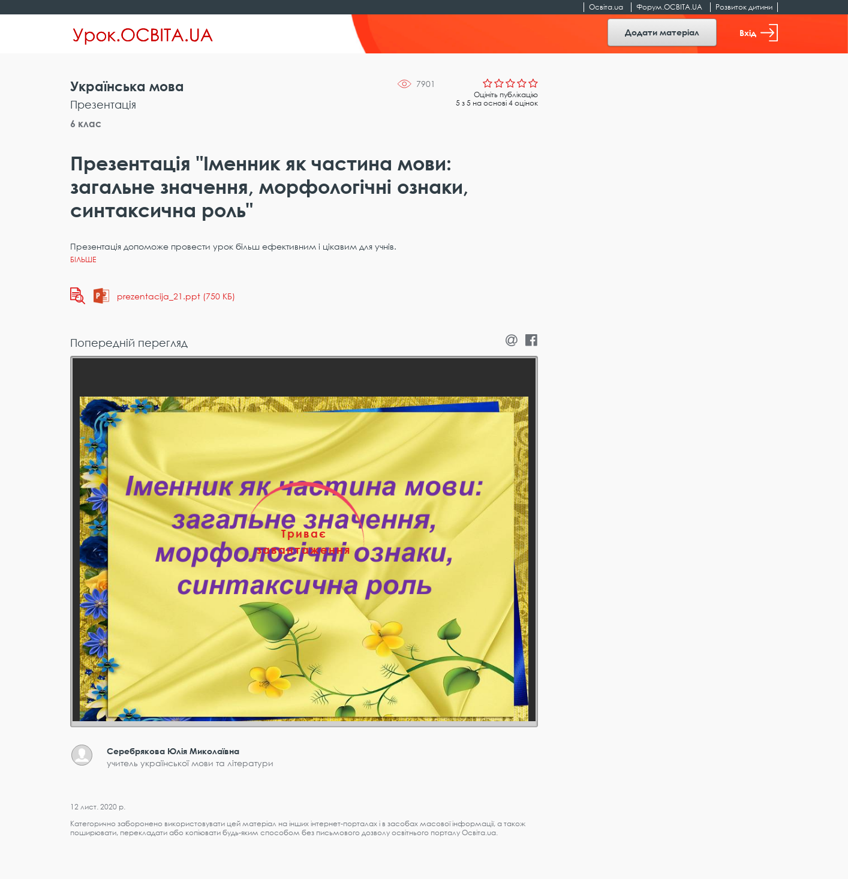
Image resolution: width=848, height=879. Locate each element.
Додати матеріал (662, 32)
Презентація (103, 104)
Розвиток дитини (743, 6)
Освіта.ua (606, 6)
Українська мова (127, 86)
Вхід (758, 32)
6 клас (85, 124)
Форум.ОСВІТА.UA (669, 6)
